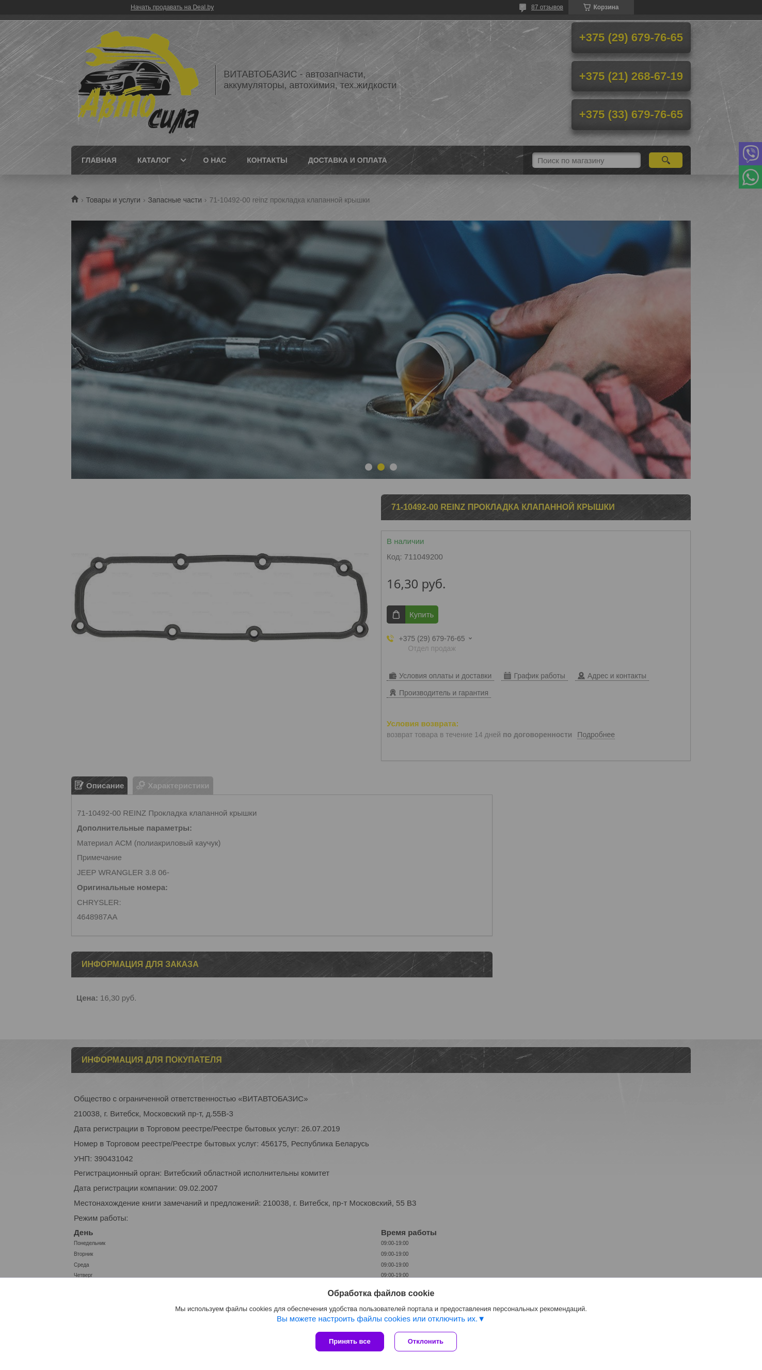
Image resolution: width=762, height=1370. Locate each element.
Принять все (350, 1341)
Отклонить (425, 1341)
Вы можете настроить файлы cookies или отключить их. (377, 1318)
